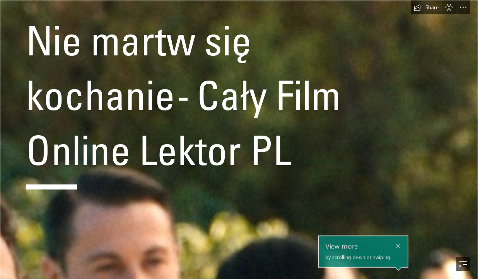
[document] (239, 139)
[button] (426, 7)
